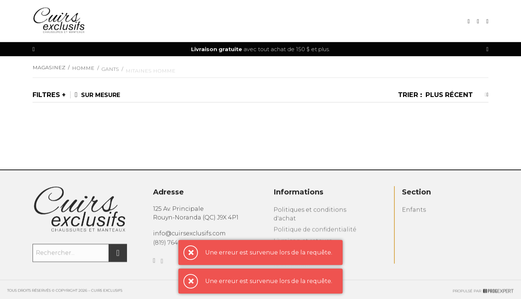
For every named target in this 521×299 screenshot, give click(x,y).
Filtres (46, 95)
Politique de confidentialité (315, 236)
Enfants (414, 215)
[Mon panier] (478, 21)
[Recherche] (468, 21)
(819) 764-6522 (173, 247)
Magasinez (49, 70)
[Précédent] (34, 49)
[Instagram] (162, 269)
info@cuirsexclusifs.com (189, 236)
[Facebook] (154, 267)
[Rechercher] (118, 257)
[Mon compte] (487, 21)
